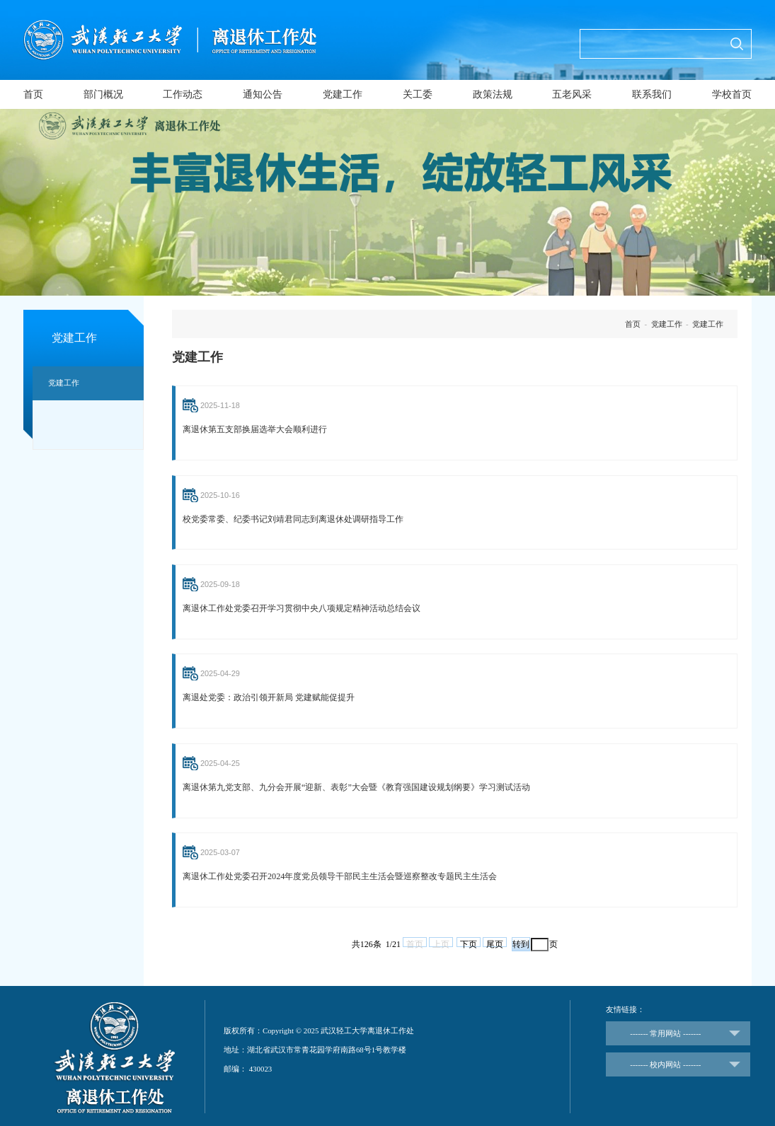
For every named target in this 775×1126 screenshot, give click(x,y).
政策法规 (492, 94)
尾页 (494, 941)
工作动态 (182, 94)
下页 (468, 941)
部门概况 (103, 94)
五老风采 (572, 94)
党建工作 (342, 94)
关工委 (417, 94)
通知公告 (262, 94)
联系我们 (652, 94)
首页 (33, 94)
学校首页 (732, 94)
